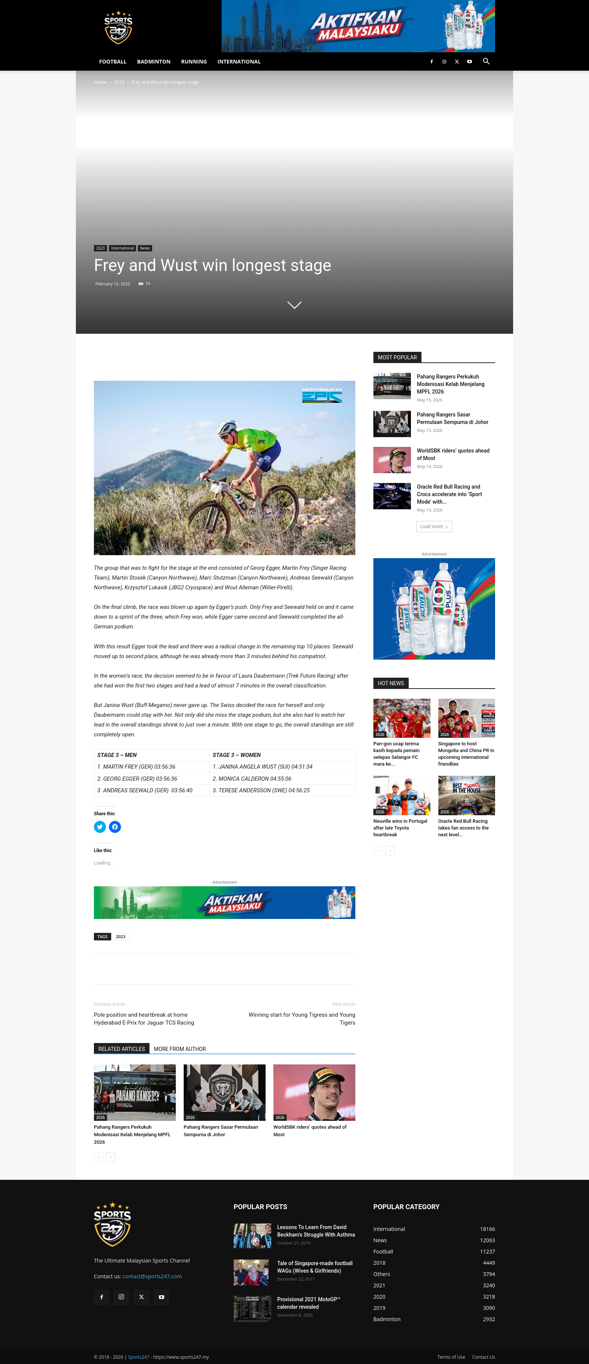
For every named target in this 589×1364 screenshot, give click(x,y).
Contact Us (483, 1357)
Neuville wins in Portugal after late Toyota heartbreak (400, 827)
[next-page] (110, 1157)
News (145, 248)
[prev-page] (98, 1157)
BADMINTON (154, 61)
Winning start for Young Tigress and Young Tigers (302, 1018)
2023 (119, 82)
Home (100, 82)
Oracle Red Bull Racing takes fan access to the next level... (463, 827)
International (122, 248)
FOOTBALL (113, 61)
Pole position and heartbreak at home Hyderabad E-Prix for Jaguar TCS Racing (144, 1018)
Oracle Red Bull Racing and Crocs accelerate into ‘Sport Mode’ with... (449, 494)
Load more (434, 526)
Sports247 (139, 1357)
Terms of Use (451, 1357)
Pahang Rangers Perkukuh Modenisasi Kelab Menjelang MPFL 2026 (132, 1134)
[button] (486, 62)
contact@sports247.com (152, 1276)
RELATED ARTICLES (121, 1049)
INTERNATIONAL (239, 61)
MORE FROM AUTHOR (180, 1049)
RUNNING (194, 61)
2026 (100, 1117)
